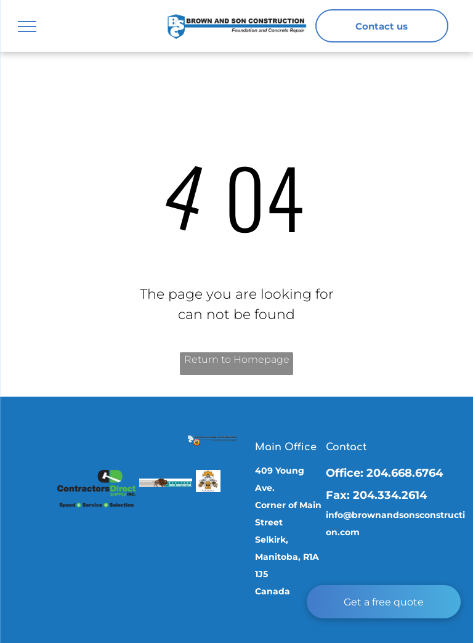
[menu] (27, 26)
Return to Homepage (236, 359)
